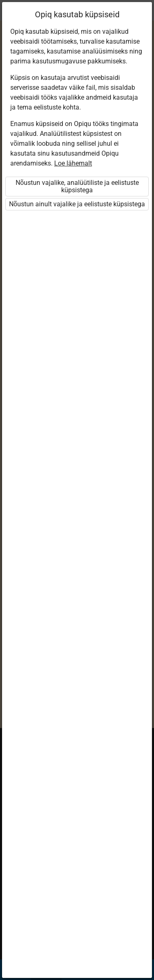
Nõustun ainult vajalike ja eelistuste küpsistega (77, 204)
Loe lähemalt (73, 163)
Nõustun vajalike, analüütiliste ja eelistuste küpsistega (77, 186)
